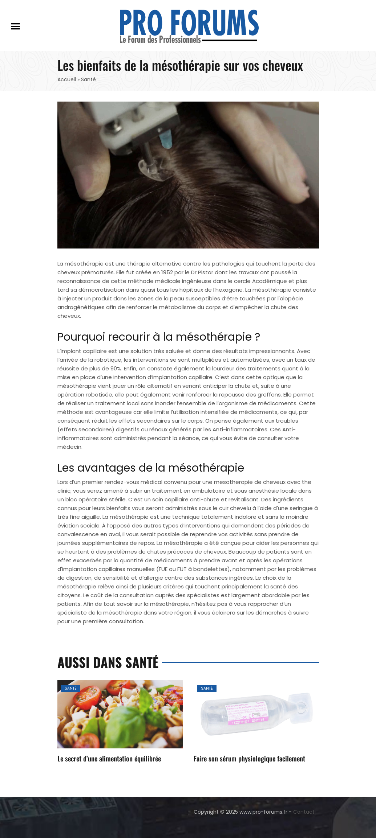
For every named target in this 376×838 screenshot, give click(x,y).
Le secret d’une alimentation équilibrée (109, 758)
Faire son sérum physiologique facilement (249, 758)
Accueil (66, 79)
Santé (71, 688)
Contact (304, 812)
